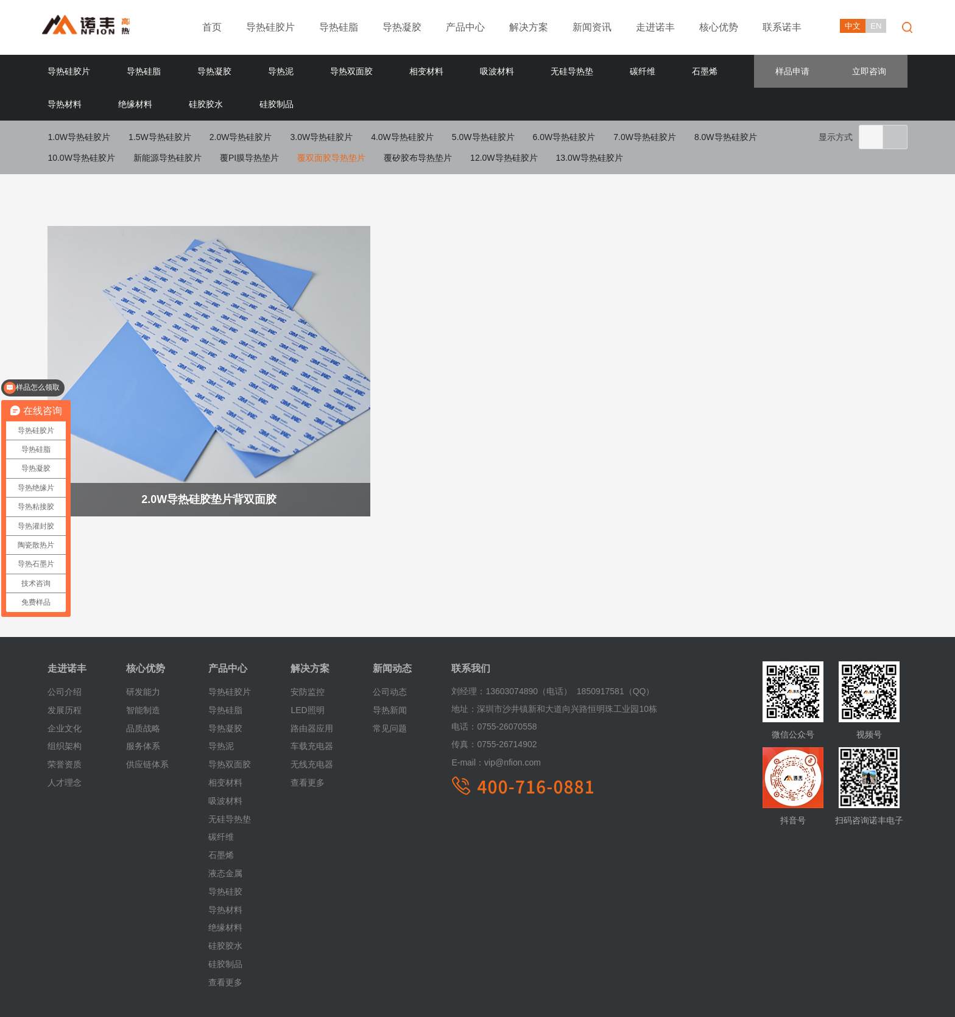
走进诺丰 (655, 27)
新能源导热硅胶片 (167, 158)
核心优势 (718, 27)
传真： (464, 695)
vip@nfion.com (495, 714)
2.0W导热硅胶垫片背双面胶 (185, 457)
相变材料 (426, 71)
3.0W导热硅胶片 (321, 137)
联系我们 (470, 619)
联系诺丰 (782, 27)
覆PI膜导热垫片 (249, 158)
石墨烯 (704, 71)
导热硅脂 (338, 27)
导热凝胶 (401, 27)
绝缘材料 (135, 104)
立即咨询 (869, 71)
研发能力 (143, 643)
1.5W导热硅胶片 (160, 137)
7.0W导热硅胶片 (644, 137)
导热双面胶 (351, 71)
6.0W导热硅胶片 (564, 137)
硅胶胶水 (206, 104)
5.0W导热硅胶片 (483, 137)
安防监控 (308, 643)
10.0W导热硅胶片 (81, 158)
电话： (464, 678)
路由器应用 (312, 679)
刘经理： (468, 642)
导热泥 (281, 71)
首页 (212, 27)
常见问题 (390, 679)
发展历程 (65, 661)
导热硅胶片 (270, 27)
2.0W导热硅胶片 (241, 137)
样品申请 (792, 71)
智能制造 (143, 661)
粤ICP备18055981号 (345, 997)
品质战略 (143, 679)
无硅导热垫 (572, 71)
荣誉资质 (65, 715)
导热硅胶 (225, 842)
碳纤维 (642, 71)
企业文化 (65, 679)
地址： (464, 660)
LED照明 (307, 661)
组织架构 (65, 697)
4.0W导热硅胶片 (402, 137)
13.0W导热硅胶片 (589, 158)
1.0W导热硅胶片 (79, 137)
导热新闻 (390, 661)
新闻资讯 (592, 27)
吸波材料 (497, 71)
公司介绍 (65, 643)
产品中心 (465, 27)
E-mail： (467, 714)
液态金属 (225, 824)
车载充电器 (312, 697)
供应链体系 (147, 715)
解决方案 (528, 27)
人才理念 (65, 734)
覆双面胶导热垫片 (331, 158)
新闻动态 (392, 619)
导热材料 (65, 104)
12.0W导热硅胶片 (503, 158)
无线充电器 (312, 715)
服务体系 (143, 697)
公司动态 (390, 643)
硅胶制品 (276, 104)
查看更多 (225, 933)
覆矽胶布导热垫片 (418, 158)
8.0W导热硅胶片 (725, 137)
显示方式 (836, 137)
